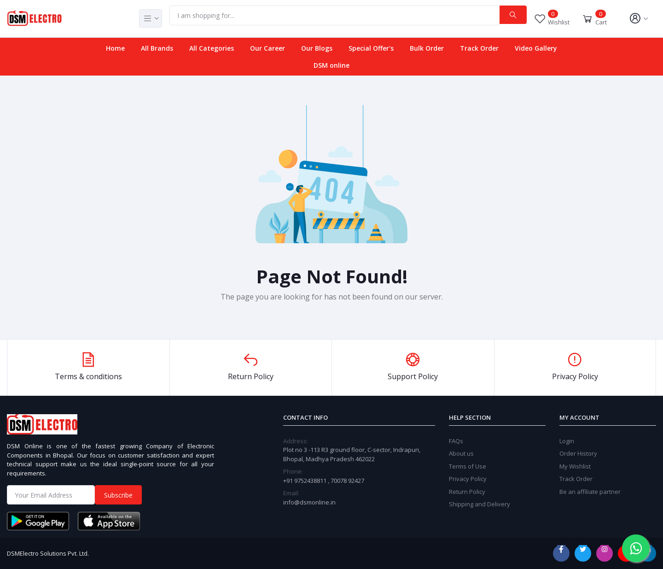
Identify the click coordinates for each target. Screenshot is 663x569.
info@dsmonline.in (309, 502)
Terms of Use (467, 466)
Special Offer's (371, 48)
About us (461, 453)
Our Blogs (316, 48)
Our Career (267, 48)
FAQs (456, 441)
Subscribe (118, 495)
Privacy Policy (468, 479)
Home (115, 48)
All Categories (211, 48)
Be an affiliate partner (590, 491)
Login (566, 441)
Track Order (479, 48)
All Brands (157, 48)
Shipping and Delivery (479, 504)
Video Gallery (536, 48)
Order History (578, 453)
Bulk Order (427, 48)
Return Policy (467, 491)
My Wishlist (575, 466)
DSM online (331, 65)
